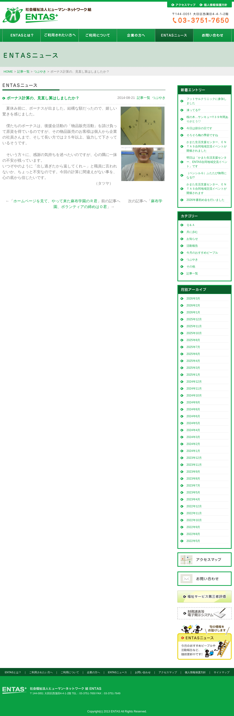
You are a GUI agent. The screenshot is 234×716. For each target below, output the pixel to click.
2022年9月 (193, 527)
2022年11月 (194, 513)
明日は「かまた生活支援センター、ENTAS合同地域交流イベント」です (206, 162)
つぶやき (40, 71)
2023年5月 (193, 492)
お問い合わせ (212, 35)
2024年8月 (193, 409)
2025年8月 (193, 340)
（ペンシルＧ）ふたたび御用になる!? (206, 175)
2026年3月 (193, 298)
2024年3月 (193, 437)
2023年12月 (194, 458)
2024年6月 (193, 416)
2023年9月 (193, 471)
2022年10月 (194, 520)
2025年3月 (193, 367)
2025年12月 (194, 319)
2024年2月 (193, 444)
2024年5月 (193, 423)
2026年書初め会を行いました (205, 200)
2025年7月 (193, 347)
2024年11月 (194, 388)
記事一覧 (23, 71)
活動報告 (192, 245)
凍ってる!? (193, 110)
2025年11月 (194, 326)
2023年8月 (193, 478)
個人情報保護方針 (195, 672)
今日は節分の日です (199, 128)
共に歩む (192, 232)
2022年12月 (194, 506)
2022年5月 (193, 541)
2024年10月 (194, 395)
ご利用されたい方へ (60, 35)
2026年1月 (193, 312)
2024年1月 (193, 451)
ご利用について (98, 35)
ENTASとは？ (21, 35)
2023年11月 (194, 464)
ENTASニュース (174, 35)
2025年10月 (194, 333)
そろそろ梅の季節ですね (202, 135)
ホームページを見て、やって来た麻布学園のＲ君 (55, 201)
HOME (8, 71)
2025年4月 (193, 361)
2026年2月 (193, 305)
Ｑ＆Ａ (190, 225)
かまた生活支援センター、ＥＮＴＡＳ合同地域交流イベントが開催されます (206, 189)
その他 (190, 266)
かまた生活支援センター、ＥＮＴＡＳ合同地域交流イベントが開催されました (206, 146)
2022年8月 (193, 534)
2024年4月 (193, 430)
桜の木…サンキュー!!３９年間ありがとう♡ (207, 119)
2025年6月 (193, 354)
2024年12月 (194, 381)
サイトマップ (221, 672)
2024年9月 (193, 402)
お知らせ (192, 238)
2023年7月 (193, 485)
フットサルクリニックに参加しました (206, 101)
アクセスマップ (168, 672)
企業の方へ (136, 35)
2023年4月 (193, 499)
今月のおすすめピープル (202, 252)
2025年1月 (193, 374)
